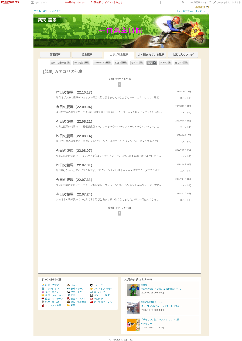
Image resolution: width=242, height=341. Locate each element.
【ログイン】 (202, 10)
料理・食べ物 (50, 302)
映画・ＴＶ (74, 292)
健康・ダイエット (52, 295)
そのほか (96, 298)
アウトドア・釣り (101, 288)
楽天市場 (236, 2)
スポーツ (96, 285)
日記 (45, 10)
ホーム (37, 10)
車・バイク (97, 292)
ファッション (50, 288)
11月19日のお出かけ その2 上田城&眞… (161, 306)
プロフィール (56, 10)
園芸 (71, 305)
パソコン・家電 (100, 295)
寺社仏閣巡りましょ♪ (151, 302)
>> (200, 2)
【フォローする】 (185, 10)
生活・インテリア (52, 298)
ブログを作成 (223, 2)
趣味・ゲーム (41, 2)
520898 (200, 7)
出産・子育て (50, 285)
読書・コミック (77, 298)
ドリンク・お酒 (51, 305)
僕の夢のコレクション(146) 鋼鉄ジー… (161, 288)
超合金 (144, 284)
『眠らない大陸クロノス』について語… (161, 319)
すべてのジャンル (101, 302)
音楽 (71, 295)
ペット (72, 285)
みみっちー (146, 323)
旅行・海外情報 (77, 302)
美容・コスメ (50, 292)
